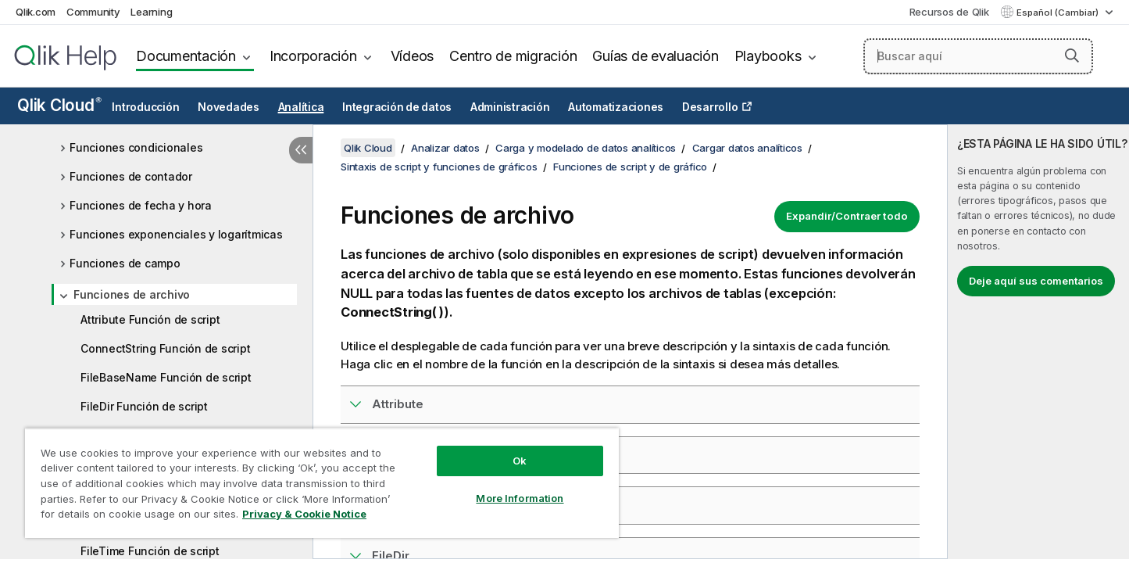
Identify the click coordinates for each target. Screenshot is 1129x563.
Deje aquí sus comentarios (1036, 280)
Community (93, 11)
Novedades (228, 107)
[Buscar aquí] (978, 56)
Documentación (186, 56)
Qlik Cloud (59, 105)
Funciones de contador (131, 176)
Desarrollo (710, 107)
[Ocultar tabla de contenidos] (301, 150)
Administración (510, 107)
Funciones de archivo (131, 294)
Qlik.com (35, 11)
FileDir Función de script (144, 406)
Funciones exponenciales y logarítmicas (176, 234)
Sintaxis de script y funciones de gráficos (439, 166)
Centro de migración (513, 56)
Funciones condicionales (136, 147)
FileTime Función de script (150, 551)
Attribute (397, 403)
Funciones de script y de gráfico (630, 166)
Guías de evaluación (655, 56)
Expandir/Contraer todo (847, 216)
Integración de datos (397, 107)
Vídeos (412, 56)
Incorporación (313, 56)
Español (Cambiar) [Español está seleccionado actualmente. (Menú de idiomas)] (1058, 12)
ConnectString (414, 454)
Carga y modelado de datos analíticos (585, 148)
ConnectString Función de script (165, 348)
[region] (322, 483)
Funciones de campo (125, 263)
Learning (151, 11)
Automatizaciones (615, 107)
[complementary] (1038, 341)
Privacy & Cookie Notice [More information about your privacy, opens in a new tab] (304, 513)
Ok (520, 460)
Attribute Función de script (150, 319)
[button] (1072, 55)
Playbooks (768, 56)
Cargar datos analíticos (747, 148)
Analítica (301, 107)
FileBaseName (414, 504)
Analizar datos (445, 148)
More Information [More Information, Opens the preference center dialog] (519, 498)
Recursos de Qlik (949, 11)
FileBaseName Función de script (166, 377)
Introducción (145, 107)
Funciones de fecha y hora (141, 205)
